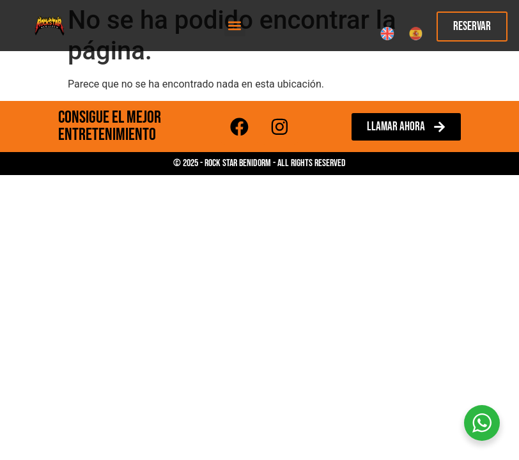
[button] (234, 25)
